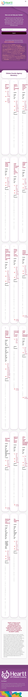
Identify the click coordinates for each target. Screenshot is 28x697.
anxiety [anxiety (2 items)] (15, 47)
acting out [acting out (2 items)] (5, 45)
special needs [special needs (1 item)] (16, 59)
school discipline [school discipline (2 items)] (7, 57)
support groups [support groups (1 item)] (8, 60)
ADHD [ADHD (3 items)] (14, 45)
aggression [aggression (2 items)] (18, 45)
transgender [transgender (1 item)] (12, 60)
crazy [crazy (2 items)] (19, 48)
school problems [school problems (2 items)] (15, 57)
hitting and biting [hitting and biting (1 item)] (13, 52)
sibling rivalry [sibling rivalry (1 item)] (5, 59)
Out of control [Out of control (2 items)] (16, 55)
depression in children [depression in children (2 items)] (8, 51)
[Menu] (26, 1)
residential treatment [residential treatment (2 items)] (10, 56)
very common (9, 41)
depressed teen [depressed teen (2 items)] (19, 49)
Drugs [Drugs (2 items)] (15, 51)
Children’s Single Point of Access (24, 166)
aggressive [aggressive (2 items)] (5, 47)
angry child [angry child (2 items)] (11, 47)
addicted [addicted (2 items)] (10, 45)
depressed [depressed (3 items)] (12, 49)
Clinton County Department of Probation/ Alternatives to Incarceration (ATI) (8, 255)
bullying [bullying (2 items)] (13, 48)
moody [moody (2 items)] (4, 53)
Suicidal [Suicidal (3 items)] (20, 59)
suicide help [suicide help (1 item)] (4, 60)
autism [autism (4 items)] (20, 47)
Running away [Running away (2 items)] (19, 56)
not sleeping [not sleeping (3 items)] (9, 55)
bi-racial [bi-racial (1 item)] (9, 48)
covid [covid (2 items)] (16, 48)
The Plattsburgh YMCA (16, 519)
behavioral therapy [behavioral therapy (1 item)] (5, 48)
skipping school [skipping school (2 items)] (10, 59)
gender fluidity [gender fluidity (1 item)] (19, 51)
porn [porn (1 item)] (20, 55)
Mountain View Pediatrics (7, 439)
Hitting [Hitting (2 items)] (8, 52)
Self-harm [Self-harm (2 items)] (21, 57)
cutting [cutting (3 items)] (22, 48)
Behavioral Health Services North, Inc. (25, 89)
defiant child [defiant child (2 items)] (6, 49)
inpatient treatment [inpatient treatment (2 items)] (20, 52)
